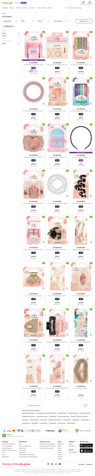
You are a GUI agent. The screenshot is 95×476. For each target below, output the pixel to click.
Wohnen (60, 455)
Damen (4, 36)
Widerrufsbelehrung (25, 446)
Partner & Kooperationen (9, 450)
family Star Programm (8, 444)
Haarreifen (25, 420)
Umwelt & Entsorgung (46, 448)
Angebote (60, 444)
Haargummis (61, 423)
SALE (3, 44)
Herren (60, 453)
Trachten (60, 457)
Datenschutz (22, 448)
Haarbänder (52, 417)
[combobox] (78, 8)
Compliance (22, 450)
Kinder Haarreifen (85, 413)
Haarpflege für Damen (28, 417)
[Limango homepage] (7, 3)
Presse (4, 455)
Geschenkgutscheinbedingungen (28, 457)
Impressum (22, 453)
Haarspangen (26, 423)
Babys (59, 446)
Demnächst (72, 446)
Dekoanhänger (34, 420)
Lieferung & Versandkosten (47, 444)
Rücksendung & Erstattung (47, 446)
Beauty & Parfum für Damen (79, 417)
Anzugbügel (52, 423)
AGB (20, 444)
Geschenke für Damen (54, 420)
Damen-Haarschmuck (28, 413)
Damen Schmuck (73, 413)
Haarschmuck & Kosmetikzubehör (46, 413)
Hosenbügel (43, 423)
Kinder (4, 34)
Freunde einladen (7, 446)
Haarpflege (43, 420)
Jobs (3, 453)
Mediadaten (5, 457)
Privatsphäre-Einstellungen (27, 455)
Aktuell (71, 444)
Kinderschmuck (62, 413)
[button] (89, 3)
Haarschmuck (67, 420)
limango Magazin (7, 448)
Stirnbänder (35, 423)
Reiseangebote (73, 452)
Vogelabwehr (85, 420)
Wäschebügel (71, 423)
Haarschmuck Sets (42, 417)
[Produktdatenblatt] (33, 53)
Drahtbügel (76, 420)
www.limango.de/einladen (74, 471)
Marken (60, 459)
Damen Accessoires (63, 417)
